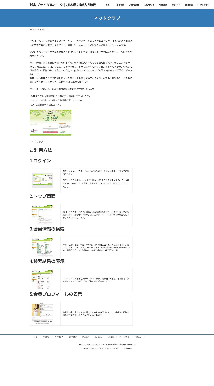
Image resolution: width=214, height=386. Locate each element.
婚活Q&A (98, 337)
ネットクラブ (36, 141)
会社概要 (110, 337)
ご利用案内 (73, 337)
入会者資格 (59, 337)
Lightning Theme (107, 348)
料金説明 (85, 337)
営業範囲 (46, 337)
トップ (34, 337)
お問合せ (138, 337)
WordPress (95, 348)
